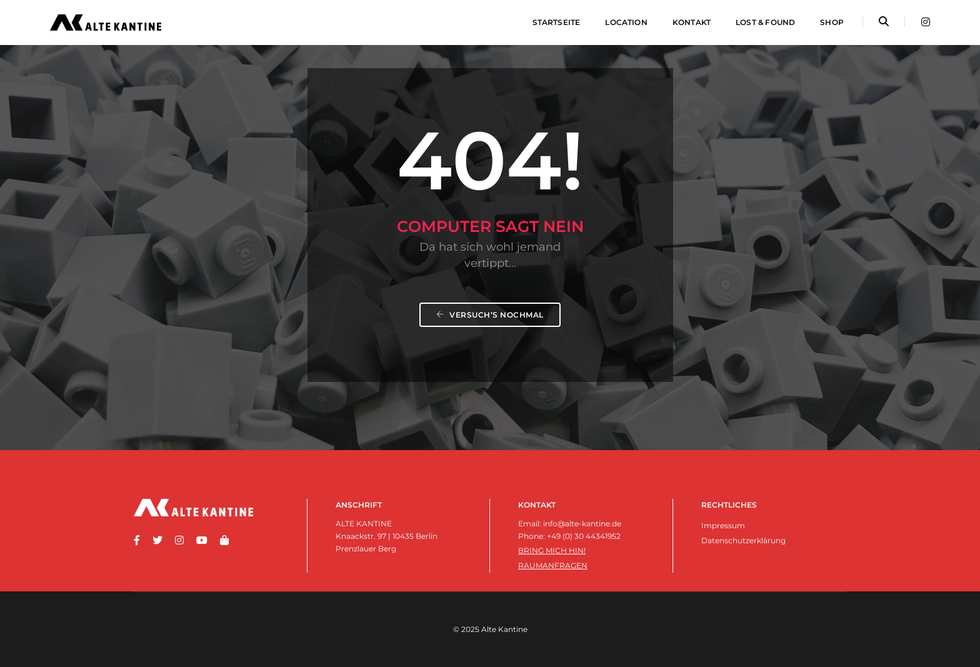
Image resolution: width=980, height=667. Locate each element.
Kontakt (691, 22)
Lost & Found (765, 22)
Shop (832, 22)
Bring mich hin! (552, 550)
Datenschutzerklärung (743, 540)
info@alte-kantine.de (582, 523)
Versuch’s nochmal (490, 314)
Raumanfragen (553, 565)
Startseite (556, 22)
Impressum (723, 525)
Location (626, 22)
